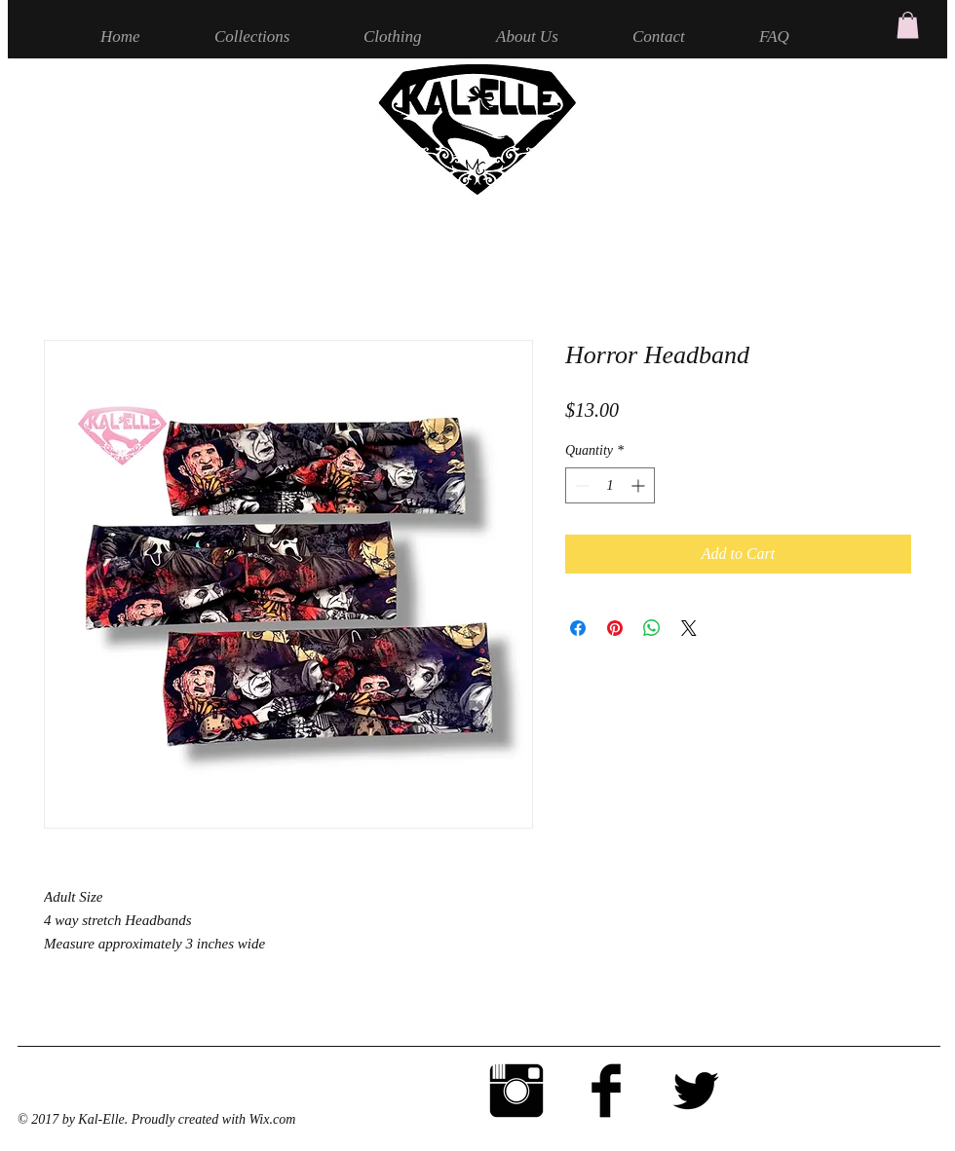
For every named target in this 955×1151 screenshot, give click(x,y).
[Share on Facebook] (578, 628)
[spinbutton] (610, 485)
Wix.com (271, 1119)
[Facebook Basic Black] (606, 1090)
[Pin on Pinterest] (615, 628)
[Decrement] (580, 485)
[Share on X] (689, 628)
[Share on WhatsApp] (652, 628)
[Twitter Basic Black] (695, 1090)
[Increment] (640, 485)
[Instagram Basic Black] (516, 1090)
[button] (908, 25)
